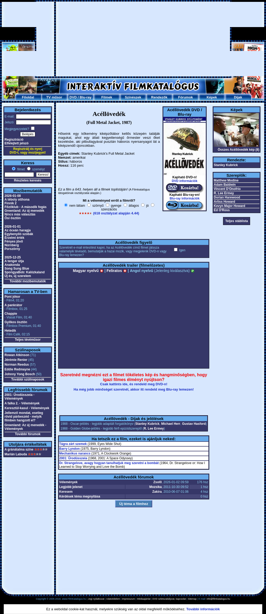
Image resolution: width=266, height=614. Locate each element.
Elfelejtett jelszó (17, 143)
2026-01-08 (13, 196)
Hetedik (10, 330)
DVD (73, 97)
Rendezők (159, 97)
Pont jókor (12, 297)
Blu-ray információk (185, 198)
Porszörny (12, 249)
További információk (203, 609)
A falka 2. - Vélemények (22, 403)
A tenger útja (14, 261)
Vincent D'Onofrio (227, 189)
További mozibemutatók (28, 281)
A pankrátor (13, 305)
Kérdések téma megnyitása (79, 496)
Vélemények (68, 482)
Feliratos (117, 271)
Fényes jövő (14, 241)
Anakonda (12, 265)
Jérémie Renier (16, 360)
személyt (38, 169)
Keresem (66, 492)
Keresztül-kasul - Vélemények (27, 408)
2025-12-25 (13, 257)
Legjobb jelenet (70, 487)
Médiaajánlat (143, 599)
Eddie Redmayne (17, 369)
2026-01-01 (13, 226)
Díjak (238, 97)
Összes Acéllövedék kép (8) (238, 150)
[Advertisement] (120, 39)
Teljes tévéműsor (28, 339)
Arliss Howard (224, 202)
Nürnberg (12, 245)
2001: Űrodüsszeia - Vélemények (19, 396)
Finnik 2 (10, 203)
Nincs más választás (20, 214)
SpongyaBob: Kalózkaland (25, 272)
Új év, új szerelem (18, 276)
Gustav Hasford (194, 424)
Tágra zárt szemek (73, 444)
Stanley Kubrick (147, 424)
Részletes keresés (27, 180)
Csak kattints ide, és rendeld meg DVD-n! (133, 384)
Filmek (106, 97)
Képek (212, 97)
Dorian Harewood (227, 197)
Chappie (11, 313)
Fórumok (185, 97)
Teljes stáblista (236, 221)
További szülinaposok (27, 379)
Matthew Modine (226, 180)
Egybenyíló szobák (19, 234)
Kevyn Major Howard (229, 206)
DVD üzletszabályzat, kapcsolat (169, 599)
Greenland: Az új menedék (24, 211)
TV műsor (54, 97)
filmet (20, 169)
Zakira (157, 492)
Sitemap (192, 599)
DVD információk (185, 181)
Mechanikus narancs (74, 453)
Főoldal (28, 97)
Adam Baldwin (225, 185)
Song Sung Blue (17, 268)
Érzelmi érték (14, 238)
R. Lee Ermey (154, 428)
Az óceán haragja (18, 230)
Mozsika (155, 487)
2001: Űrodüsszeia (73, 458)
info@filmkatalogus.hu (218, 599)
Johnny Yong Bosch (20, 374)
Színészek (133, 97)
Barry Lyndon (69, 449)
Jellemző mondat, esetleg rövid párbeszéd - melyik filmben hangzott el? (24, 416)
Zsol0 (157, 482)
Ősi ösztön (13, 218)
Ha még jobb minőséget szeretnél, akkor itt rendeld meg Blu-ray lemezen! (134, 389)
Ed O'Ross (222, 210)
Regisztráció (14, 139)
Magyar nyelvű (88, 271)
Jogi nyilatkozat (96, 599)
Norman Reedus (17, 364)
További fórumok (27, 434)
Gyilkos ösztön (16, 322)
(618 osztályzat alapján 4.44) (116, 213)
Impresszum (128, 599)
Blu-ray (85, 97)
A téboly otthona (17, 199)
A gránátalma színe (19, 449)
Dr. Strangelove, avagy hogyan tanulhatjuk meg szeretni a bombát (109, 463)
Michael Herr (170, 424)
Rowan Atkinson (17, 355)
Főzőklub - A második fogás (25, 207)
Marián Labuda (16, 454)
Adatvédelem (113, 599)
